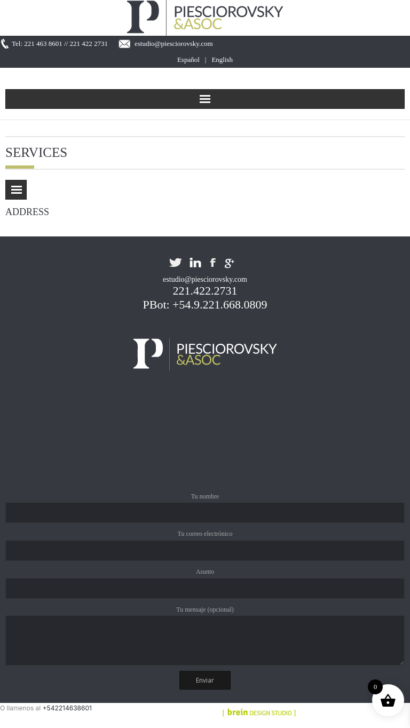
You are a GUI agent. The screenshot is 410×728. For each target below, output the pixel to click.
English (222, 60)
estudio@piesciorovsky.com (174, 43)
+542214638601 (67, 708)
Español (188, 60)
